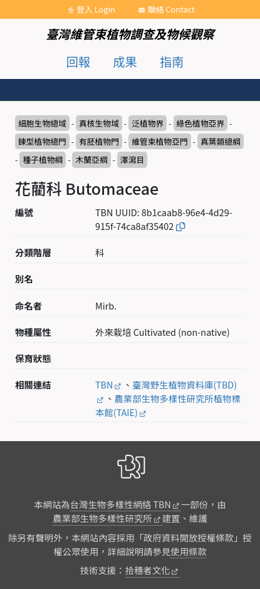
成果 (125, 61)
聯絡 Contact (171, 9)
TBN (104, 384)
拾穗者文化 (147, 569)
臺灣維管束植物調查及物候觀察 (130, 34)
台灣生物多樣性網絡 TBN (120, 504)
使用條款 (188, 551)
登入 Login (95, 9)
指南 (172, 61)
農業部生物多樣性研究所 (102, 517)
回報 (78, 61)
